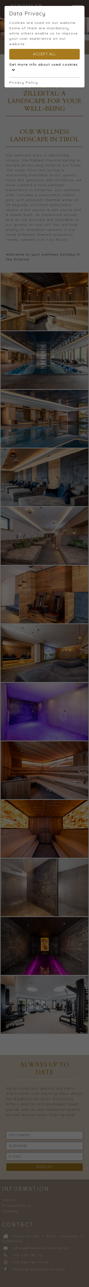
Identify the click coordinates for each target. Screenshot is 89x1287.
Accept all (44, 54)
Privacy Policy (23, 82)
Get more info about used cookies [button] (43, 66)
